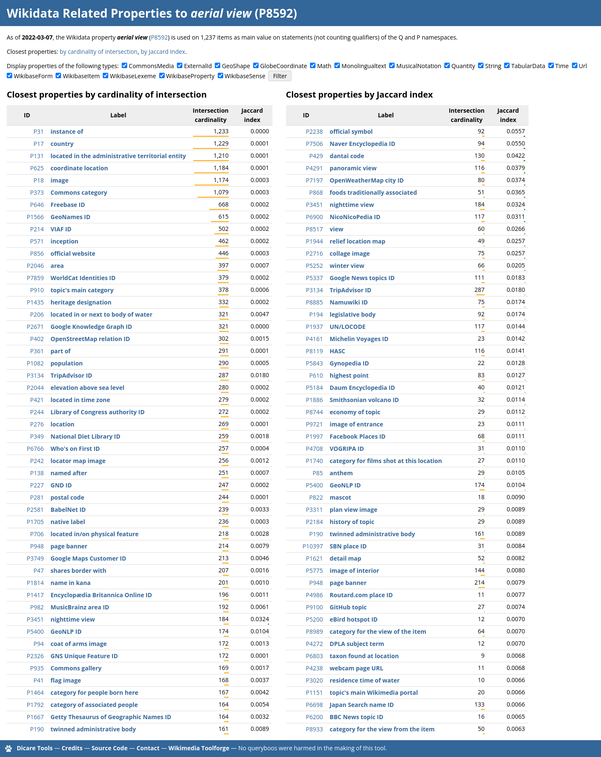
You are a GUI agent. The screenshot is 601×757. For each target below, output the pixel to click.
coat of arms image (79, 644)
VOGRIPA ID (347, 449)
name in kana (71, 583)
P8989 (314, 631)
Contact (148, 748)
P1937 (314, 327)
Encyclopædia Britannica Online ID (101, 595)
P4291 (314, 168)
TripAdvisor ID (71, 375)
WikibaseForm (33, 76)
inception (64, 241)
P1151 (314, 692)
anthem (341, 473)
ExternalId (198, 66)
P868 (316, 192)
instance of (67, 131)
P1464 (35, 692)
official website (73, 253)
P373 (37, 192)
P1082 (35, 363)
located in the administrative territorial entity (118, 156)
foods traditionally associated (373, 192)
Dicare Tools (35, 748)
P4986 (314, 595)
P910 (37, 290)
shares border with (78, 570)
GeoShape (236, 66)
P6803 (314, 656)
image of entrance (356, 424)
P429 (316, 156)
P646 (37, 205)
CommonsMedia (151, 66)
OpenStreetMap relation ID (90, 339)
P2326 (35, 656)
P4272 (314, 644)
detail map (345, 558)
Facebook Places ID (358, 436)
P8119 (314, 351)
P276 (37, 424)
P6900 (314, 217)
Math (324, 66)
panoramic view (353, 168)
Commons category (79, 192)
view (337, 229)
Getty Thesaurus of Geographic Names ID (111, 717)
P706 (37, 534)
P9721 (314, 424)
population (67, 363)
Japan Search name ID (362, 705)
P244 (37, 412)
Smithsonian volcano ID (364, 400)
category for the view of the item (378, 631)
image (60, 180)
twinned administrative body (93, 729)
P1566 (35, 217)
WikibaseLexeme (133, 76)
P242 (37, 461)
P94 (39, 644)
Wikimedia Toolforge (198, 748)
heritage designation (81, 302)
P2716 (314, 253)
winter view (347, 266)
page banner (69, 546)
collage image (350, 253)
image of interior (354, 570)
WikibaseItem (81, 76)
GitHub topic (348, 607)
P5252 (314, 266)
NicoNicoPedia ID (355, 217)
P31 (39, 131)
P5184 (314, 388)
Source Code (109, 748)
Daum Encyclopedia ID (362, 388)
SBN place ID (348, 546)
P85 (318, 473)
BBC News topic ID (356, 717)
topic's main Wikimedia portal (374, 692)
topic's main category (82, 290)
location (63, 424)
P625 (37, 168)
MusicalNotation (418, 66)
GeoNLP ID (66, 631)
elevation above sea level (87, 388)
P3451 (35, 619)
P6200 (314, 717)
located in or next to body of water (101, 314)
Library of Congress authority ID (97, 412)
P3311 (314, 509)
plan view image (353, 509)
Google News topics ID (362, 278)
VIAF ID (61, 229)
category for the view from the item (382, 729)
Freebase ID (68, 205)
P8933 (314, 729)
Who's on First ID (75, 449)
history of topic (352, 522)
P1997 (314, 436)
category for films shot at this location (386, 461)
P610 (316, 375)
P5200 (314, 619)
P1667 (35, 717)
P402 (37, 339)
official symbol (351, 131)
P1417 (35, 595)
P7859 (35, 278)
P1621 (314, 558)
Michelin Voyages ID (359, 339)
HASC (337, 351)
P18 (39, 180)
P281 (37, 497)
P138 (37, 473)
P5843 (314, 363)
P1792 (35, 705)
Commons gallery (76, 668)
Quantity (463, 66)
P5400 (35, 631)
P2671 (35, 327)
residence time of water (365, 680)
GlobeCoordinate (283, 66)
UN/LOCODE (348, 327)
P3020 (314, 680)
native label (68, 522)
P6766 (35, 449)
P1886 (314, 400)
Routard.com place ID (361, 595)
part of (60, 351)
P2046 (35, 266)
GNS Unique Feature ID (84, 656)
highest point (349, 375)
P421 (37, 400)
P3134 (35, 375)
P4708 (314, 449)
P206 (37, 314)
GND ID (61, 485)
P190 (37, 729)
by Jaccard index (163, 52)
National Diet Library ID (85, 436)
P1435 (35, 302)
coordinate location (79, 168)
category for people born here (94, 692)
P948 (37, 546)
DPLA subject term (357, 644)
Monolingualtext (364, 66)
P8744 (314, 412)
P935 (37, 668)
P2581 (35, 509)
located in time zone (80, 400)
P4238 (314, 668)
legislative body (353, 314)
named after (69, 473)
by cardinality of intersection (99, 52)
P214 (37, 229)
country (62, 144)
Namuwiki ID (349, 302)
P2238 (314, 131)
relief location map (357, 241)
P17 (39, 144)
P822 (316, 497)
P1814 (35, 583)
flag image (66, 680)
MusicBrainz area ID (80, 607)
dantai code (347, 156)
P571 (37, 241)
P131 (37, 156)
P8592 (159, 37)
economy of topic (355, 412)
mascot (340, 497)
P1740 (314, 461)
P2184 (314, 522)
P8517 (314, 229)
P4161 (314, 339)
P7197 (314, 180)
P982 (37, 607)
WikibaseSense (244, 76)
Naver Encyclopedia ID (362, 144)
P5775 (314, 570)
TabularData (528, 66)
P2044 (35, 388)
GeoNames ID (71, 217)
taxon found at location (364, 656)
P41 (39, 680)
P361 (37, 351)
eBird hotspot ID (354, 619)
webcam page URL (356, 668)
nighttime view (73, 619)
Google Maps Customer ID (88, 558)
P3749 (35, 558)
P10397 (312, 546)
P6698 (314, 705)
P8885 (314, 302)
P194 (316, 314)
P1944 (314, 241)
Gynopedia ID (349, 363)
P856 (37, 253)
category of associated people (94, 705)
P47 (39, 570)
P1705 (35, 522)
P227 (37, 485)
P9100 (314, 607)
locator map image (78, 461)
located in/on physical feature (95, 534)
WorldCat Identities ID (83, 278)
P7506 (314, 144)
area (57, 266)
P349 (37, 436)
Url (583, 66)
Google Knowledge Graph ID (91, 327)
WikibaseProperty (190, 76)
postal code (67, 497)
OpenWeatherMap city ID (367, 180)
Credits (72, 748)
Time (562, 66)
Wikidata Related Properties (89, 13)
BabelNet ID (68, 509)
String (493, 66)
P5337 (314, 278)
